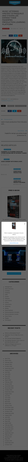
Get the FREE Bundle (14, 242)
